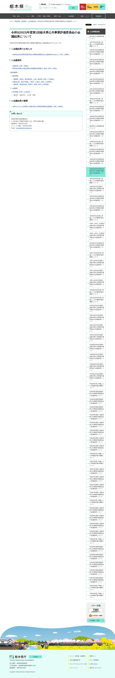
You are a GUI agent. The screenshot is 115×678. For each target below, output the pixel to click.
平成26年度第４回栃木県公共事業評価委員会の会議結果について (97, 510)
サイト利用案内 (94, 660)
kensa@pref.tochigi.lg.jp (24, 128)
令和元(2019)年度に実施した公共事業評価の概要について (97, 300)
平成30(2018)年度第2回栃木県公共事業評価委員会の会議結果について (97, 367)
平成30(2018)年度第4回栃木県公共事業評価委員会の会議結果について (97, 347)
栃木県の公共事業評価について (97, 37)
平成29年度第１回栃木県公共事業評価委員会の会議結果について (97, 417)
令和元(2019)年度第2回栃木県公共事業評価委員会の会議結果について (97, 338)
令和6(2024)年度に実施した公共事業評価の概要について (97, 101)
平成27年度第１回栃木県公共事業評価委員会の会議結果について (97, 494)
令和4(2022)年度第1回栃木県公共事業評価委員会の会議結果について (97, 209)
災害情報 (89, 7)
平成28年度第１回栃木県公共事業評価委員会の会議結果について (97, 424)
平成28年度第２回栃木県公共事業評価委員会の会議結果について (97, 432)
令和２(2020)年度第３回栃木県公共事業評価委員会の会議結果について (97, 264)
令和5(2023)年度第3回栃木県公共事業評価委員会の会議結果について (97, 152)
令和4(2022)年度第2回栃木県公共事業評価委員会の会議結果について (97, 199)
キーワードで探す (41, 8)
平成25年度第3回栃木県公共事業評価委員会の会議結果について (97, 564)
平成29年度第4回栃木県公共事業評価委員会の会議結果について (97, 409)
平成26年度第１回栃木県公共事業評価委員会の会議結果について (97, 533)
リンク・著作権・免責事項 (77, 656)
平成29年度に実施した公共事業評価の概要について (97, 386)
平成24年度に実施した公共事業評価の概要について (97, 587)
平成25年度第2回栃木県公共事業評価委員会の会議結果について (97, 572)
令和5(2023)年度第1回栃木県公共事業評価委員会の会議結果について (97, 172)
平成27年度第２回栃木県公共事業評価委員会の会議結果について (97, 486)
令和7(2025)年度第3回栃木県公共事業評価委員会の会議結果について (97, 72)
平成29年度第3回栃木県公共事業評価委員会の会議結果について (97, 401)
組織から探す (102, 7)
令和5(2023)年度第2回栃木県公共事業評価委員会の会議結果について (97, 162)
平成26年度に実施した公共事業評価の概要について (97, 502)
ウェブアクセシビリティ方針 (78, 664)
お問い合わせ (94, 664)
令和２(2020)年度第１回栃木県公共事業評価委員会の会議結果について (97, 283)
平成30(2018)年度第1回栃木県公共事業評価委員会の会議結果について (97, 357)
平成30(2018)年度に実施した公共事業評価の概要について (97, 292)
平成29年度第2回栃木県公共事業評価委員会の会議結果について (97, 393)
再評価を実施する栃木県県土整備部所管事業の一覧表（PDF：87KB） (35, 68)
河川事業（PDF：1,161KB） (21, 92)
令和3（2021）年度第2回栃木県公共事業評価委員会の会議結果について (97, 236)
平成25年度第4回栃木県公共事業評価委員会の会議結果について (97, 556)
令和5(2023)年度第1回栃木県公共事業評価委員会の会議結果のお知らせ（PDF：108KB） (41, 54)
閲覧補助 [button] (43, 4)
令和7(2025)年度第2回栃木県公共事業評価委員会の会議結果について (97, 82)
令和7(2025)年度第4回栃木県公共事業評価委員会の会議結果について (97, 63)
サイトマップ (74, 668)
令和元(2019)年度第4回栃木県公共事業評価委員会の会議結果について (97, 318)
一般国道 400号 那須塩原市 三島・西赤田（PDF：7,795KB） (33, 79)
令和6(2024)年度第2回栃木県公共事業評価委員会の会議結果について (97, 119)
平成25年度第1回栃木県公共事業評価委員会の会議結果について (97, 580)
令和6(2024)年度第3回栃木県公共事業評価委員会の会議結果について (97, 109)
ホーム (11, 21)
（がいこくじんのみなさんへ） (61, 4)
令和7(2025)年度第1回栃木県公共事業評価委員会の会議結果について (97, 92)
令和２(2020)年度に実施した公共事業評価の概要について (97, 255)
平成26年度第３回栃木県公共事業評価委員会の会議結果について (97, 518)
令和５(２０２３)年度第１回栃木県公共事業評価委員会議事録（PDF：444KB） (38, 106)
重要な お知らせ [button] (83, 7)
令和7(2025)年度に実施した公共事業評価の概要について (97, 44)
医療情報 (96, 7)
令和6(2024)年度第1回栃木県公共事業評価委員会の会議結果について (97, 135)
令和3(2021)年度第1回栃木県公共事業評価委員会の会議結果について (97, 246)
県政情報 (17, 21)
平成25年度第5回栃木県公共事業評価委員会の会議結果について (97, 549)
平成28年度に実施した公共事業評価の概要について (97, 455)
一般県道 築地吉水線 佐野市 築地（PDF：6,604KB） (31, 84)
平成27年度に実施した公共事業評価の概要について (97, 463)
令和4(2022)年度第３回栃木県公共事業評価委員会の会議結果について (97, 189)
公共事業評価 (32, 21)
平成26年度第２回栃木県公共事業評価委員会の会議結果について (97, 525)
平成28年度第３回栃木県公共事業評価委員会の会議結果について (97, 440)
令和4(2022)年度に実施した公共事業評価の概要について (97, 181)
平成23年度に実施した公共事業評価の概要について (97, 595)
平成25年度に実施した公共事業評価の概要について (97, 541)
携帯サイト (93, 656)
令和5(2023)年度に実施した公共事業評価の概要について (97, 143)
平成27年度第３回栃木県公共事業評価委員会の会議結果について (97, 479)
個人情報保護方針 (75, 660)
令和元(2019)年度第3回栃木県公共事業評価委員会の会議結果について (97, 308)
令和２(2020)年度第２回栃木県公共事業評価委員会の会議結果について (97, 273)
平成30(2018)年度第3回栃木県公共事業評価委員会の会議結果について (97, 377)
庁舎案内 (35, 656)
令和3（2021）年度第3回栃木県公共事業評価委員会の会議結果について (97, 226)
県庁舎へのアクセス (95, 668)
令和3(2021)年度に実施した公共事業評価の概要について (97, 218)
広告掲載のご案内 (94, 620)
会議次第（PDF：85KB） (20, 66)
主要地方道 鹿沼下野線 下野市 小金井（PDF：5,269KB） (32, 82)
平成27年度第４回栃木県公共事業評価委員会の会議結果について (97, 471)
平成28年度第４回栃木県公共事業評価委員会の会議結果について (97, 448)
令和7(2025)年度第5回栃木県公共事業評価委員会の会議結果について (97, 53)
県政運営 (24, 21)
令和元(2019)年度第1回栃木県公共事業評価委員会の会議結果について (97, 328)
